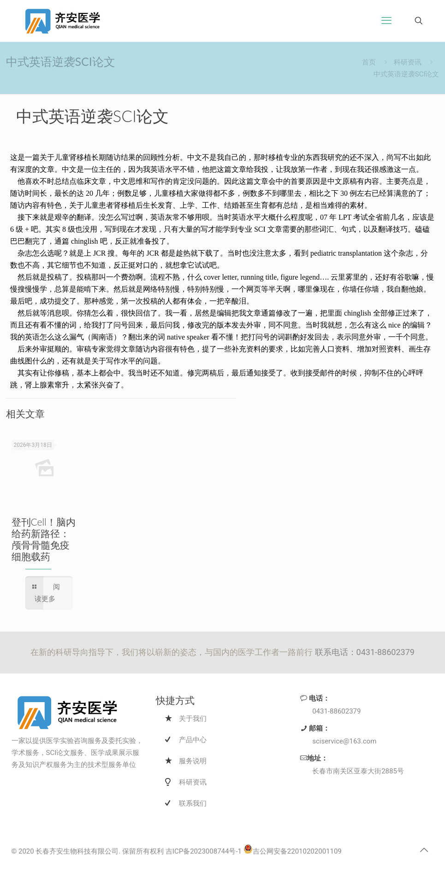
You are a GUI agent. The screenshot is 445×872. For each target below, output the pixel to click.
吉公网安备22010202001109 (292, 851)
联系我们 (193, 803)
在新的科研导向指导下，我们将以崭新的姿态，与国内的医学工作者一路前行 (172, 652)
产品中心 (193, 740)
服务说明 (193, 761)
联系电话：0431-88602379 (365, 652)
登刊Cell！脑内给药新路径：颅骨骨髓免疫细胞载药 (44, 539)
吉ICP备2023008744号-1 (204, 851)
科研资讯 (407, 62)
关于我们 (193, 718)
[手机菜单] (386, 21)
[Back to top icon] (424, 850)
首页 (369, 62)
